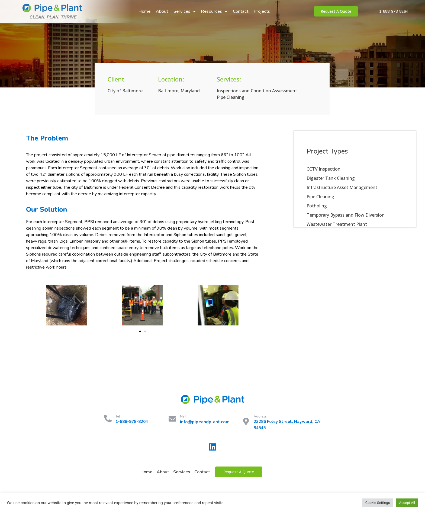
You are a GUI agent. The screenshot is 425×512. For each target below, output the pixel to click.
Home (144, 11)
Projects (262, 11)
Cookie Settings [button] (377, 503)
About (162, 11)
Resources (214, 11)
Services (184, 11)
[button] (140, 331)
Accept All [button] (407, 503)
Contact (240, 11)
